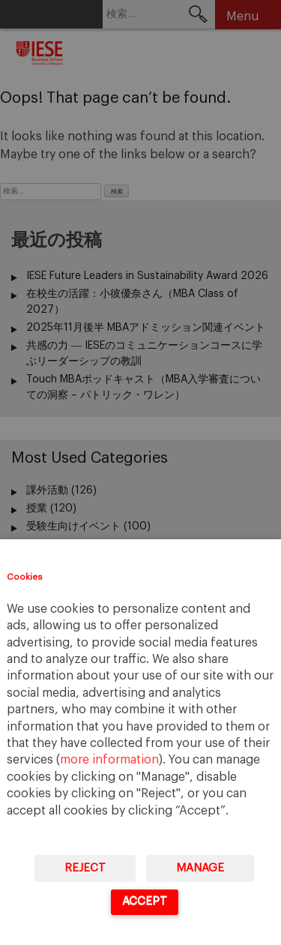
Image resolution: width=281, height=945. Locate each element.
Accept (144, 901)
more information (109, 760)
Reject (85, 868)
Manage (200, 868)
